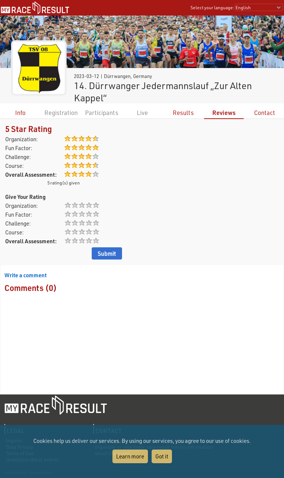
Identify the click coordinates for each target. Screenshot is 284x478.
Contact (264, 112)
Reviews (224, 112)
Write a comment (25, 275)
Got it (161, 456)
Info (20, 112)
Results (183, 112)
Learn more (130, 456)
